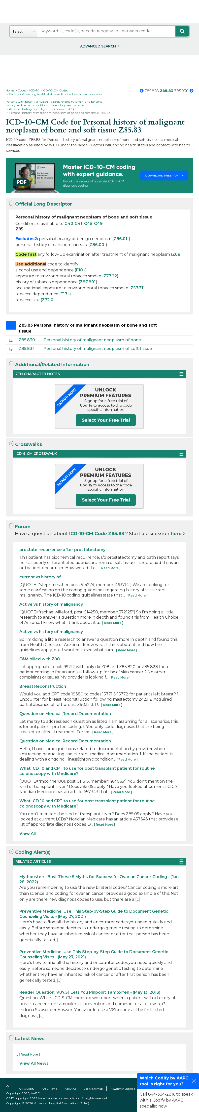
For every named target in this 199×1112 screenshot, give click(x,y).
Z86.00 (97, 244)
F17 (64, 294)
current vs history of (40, 577)
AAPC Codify (26, 1088)
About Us (70, 1088)
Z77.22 (110, 276)
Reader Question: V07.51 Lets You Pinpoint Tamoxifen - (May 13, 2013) (89, 992)
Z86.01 (120, 238)
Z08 (176, 254)
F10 (79, 270)
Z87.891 (88, 282)
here (176, 533)
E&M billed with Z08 (39, 659)
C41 (78, 223)
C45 (88, 223)
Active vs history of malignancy (51, 604)
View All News (34, 1063)
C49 (98, 223)
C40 (69, 223)
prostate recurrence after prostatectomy (62, 549)
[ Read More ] (110, 568)
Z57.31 (137, 288)
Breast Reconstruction (42, 686)
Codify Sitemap (93, 1088)
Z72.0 (47, 300)
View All (27, 833)
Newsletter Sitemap (122, 1088)
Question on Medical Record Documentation (65, 713)
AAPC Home (49, 1088)
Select (17, 31)
